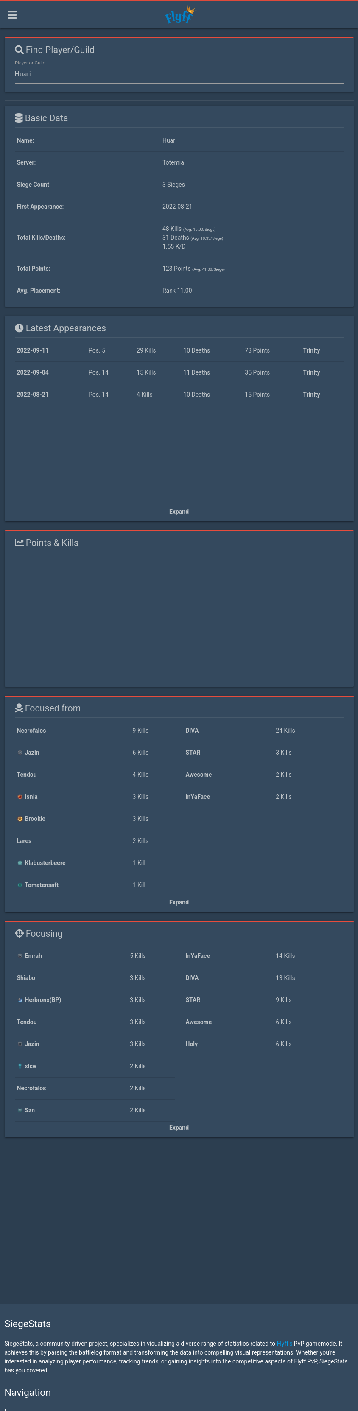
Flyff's (285, 1343)
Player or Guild (30, 63)
